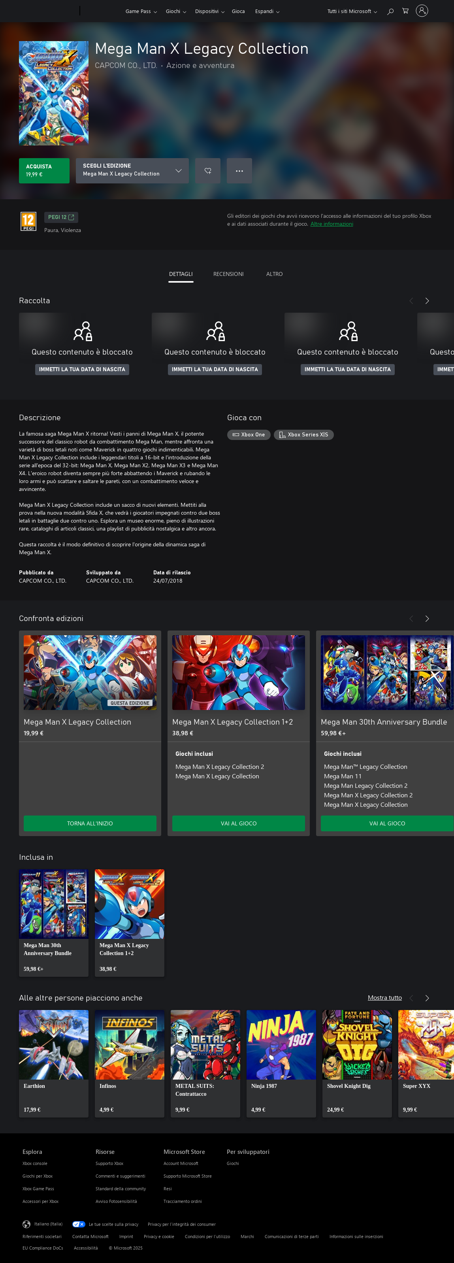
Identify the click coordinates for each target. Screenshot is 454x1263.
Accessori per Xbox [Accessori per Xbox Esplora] (40, 1201)
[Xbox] (102, 11)
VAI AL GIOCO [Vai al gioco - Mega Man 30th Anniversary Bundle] (387, 823)
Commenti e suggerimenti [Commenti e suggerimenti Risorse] (120, 1175)
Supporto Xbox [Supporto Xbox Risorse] (109, 1163)
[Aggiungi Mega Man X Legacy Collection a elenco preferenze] (207, 170)
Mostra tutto (385, 997)
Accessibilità (86, 1247)
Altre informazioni (332, 223)
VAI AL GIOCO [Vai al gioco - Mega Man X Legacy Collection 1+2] (239, 823)
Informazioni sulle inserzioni (356, 1236)
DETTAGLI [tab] (181, 274)
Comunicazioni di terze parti (292, 1236)
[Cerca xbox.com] (390, 10)
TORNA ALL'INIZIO (90, 823)
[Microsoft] (50, 11)
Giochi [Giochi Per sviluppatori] (233, 1163)
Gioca (238, 11)
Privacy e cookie (159, 1236)
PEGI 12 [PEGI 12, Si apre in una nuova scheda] (61, 217)
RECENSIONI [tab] (228, 274)
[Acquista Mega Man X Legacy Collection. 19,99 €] (44, 170)
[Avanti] (427, 300)
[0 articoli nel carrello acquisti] (405, 10)
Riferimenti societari (42, 1236)
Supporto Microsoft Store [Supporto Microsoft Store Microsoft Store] (188, 1175)
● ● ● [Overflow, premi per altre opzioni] (239, 170)
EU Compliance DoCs (43, 1247)
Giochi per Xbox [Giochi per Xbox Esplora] (38, 1175)
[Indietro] (411, 300)
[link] (54, 923)
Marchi (247, 1236)
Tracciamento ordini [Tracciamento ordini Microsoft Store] (183, 1201)
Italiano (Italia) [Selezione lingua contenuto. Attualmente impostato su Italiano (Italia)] (48, 1223)
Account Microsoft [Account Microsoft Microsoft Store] (181, 1163)
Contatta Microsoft (90, 1236)
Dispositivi (207, 11)
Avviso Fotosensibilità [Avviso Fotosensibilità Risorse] (116, 1201)
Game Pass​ (138, 11)
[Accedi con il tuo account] (422, 10)
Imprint (126, 1236)
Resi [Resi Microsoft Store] (168, 1188)
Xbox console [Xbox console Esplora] (35, 1163)
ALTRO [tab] (274, 274)
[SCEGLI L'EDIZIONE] (132, 170)
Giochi (173, 11)
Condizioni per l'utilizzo (207, 1236)
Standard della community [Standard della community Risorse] (121, 1188)
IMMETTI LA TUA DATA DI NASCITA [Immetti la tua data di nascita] (82, 369)
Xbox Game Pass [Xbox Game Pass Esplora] (38, 1188)
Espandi (264, 11)
